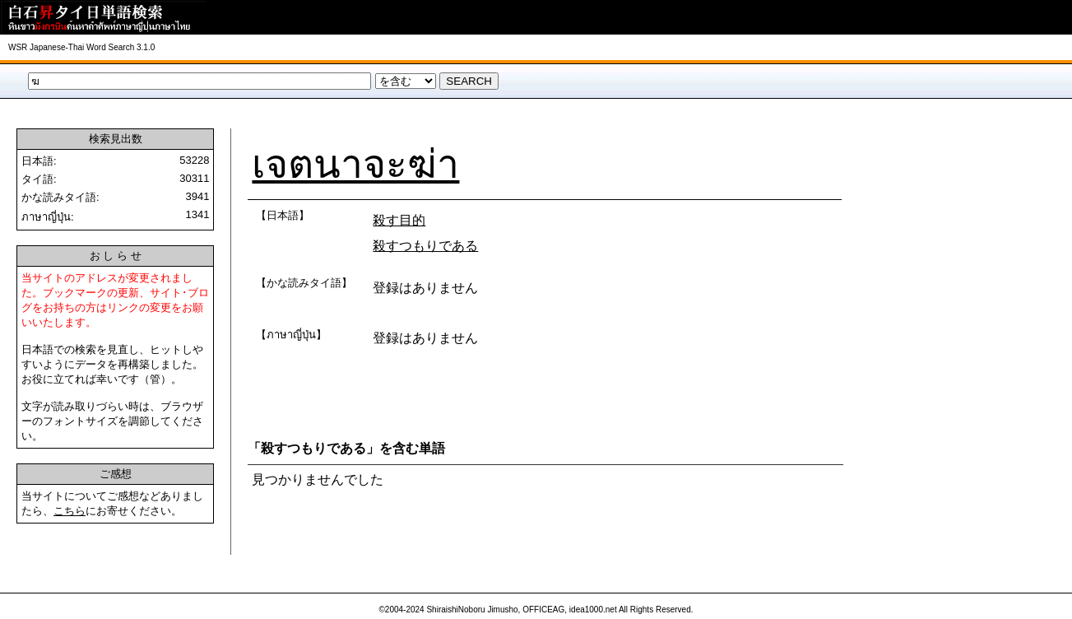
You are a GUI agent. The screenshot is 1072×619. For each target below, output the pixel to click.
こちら (69, 511)
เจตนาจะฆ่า (355, 164)
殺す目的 (399, 220)
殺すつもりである (425, 246)
